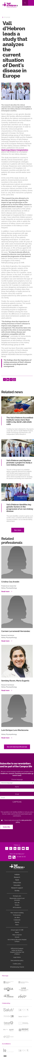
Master (17, 932)
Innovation (17, 885)
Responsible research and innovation (17, 899)
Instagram (19, 848)
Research (17, 877)
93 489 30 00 (21, 857)
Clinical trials (17, 882)
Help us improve (17, 934)
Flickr (27, 848)
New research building (17, 912)
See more (17, 530)
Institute (17, 874)
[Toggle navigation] (31, 3)
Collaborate (17, 920)
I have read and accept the (18, 821)
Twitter (4, 379)
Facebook (11, 379)
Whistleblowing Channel (17, 967)
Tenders (17, 905)
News (17, 924)
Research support (17, 888)
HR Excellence (17, 907)
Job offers (17, 917)
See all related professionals (17, 747)
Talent (17, 880)
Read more (5, 591)
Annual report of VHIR (17, 930)
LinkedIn (7, 379)
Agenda (17, 922)
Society (17, 890)
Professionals (17, 915)
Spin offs (17, 902)
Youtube (23, 848)
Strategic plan (17, 896)
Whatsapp (14, 379)
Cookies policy (17, 963)
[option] (15, 91)
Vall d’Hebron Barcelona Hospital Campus (17, 940)
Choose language (17, 779)
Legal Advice (17, 957)
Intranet (17, 937)
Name (17, 787)
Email (17, 794)
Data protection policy (17, 960)
